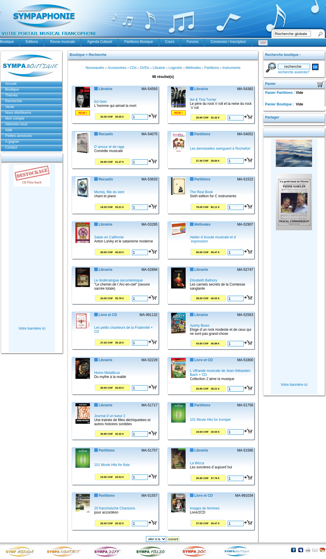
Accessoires (117, 68)
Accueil (11, 84)
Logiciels (175, 68)
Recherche (13, 101)
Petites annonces (18, 136)
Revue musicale (62, 42)
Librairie (159, 68)
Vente (9, 107)
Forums (192, 42)
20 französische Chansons (114, 508)
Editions (32, 42)
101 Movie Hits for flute (112, 465)
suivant (173, 539)
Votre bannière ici (32, 328)
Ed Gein (100, 102)
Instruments (231, 68)
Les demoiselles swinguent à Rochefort (220, 149)
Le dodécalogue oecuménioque (118, 280)
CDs (133, 68)
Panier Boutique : (280, 104)
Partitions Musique (138, 42)
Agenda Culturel (99, 42)
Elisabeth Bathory (203, 280)
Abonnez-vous (16, 124)
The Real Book (201, 192)
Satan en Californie (109, 237)
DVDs (144, 68)
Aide (8, 130)
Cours (169, 42)
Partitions (211, 68)
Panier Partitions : (280, 93)
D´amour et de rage (109, 147)
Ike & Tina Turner (203, 100)
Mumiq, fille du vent (109, 192)
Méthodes (193, 68)
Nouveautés (95, 68)
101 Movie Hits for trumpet (210, 420)
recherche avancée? (293, 72)
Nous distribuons (18, 113)
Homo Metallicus (107, 373)
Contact (11, 147)
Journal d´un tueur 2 (109, 416)
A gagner (12, 142)
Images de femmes (205, 508)
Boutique (7, 42)
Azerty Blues (199, 326)
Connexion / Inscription (228, 42)
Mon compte (14, 118)
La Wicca (197, 463)
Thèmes (11, 95)
